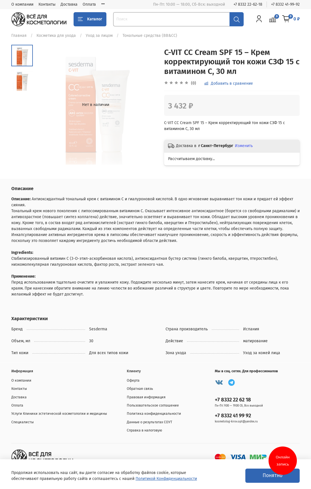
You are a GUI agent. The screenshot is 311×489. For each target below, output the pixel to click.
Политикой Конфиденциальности (166, 478)
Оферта (133, 380)
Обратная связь (140, 388)
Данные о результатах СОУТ (149, 422)
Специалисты (22, 422)
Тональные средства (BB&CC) (150, 35)
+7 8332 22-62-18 (247, 4)
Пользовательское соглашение (153, 405)
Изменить (244, 145)
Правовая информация (146, 397)
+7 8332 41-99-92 (285, 4)
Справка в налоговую (144, 430)
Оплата (89, 4)
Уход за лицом (99, 35)
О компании (22, 4)
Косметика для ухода (56, 35)
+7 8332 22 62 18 (233, 400)
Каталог (90, 19)
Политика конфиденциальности (154, 413)
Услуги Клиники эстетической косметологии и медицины (59, 413)
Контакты (46, 4)
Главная (19, 35)
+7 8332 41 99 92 (233, 416)
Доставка (69, 4)
